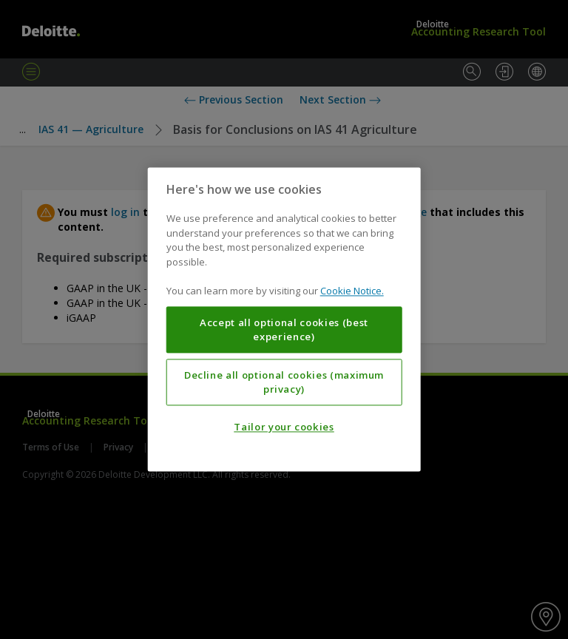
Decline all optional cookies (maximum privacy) (284, 382)
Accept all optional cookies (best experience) (284, 330)
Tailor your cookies (284, 427)
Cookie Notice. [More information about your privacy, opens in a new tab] (352, 291)
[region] (284, 319)
